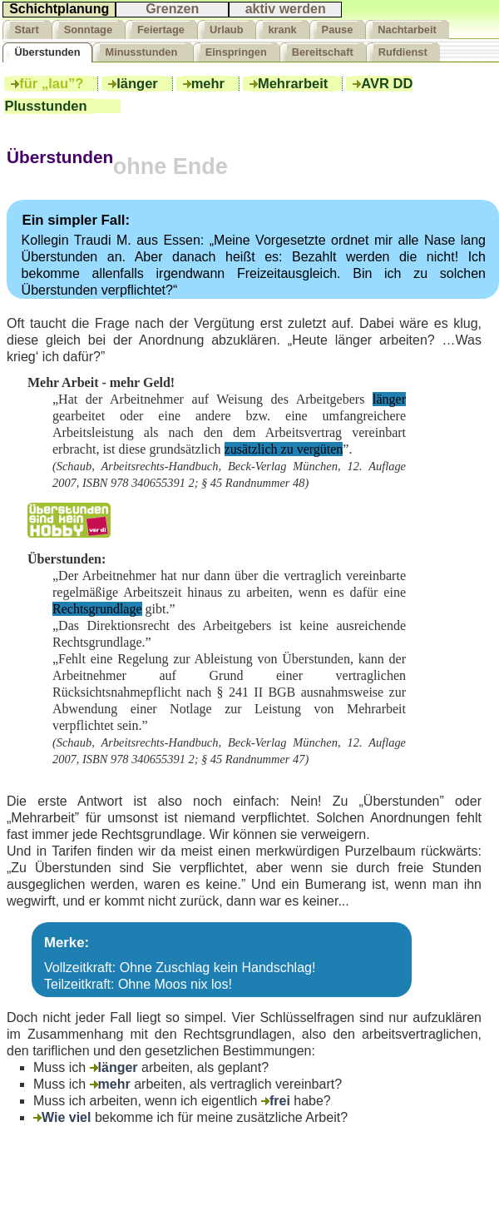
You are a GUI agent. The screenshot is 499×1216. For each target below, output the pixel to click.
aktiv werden (285, 9)
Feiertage (161, 29)
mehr (208, 84)
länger (137, 84)
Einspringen (236, 52)
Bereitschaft (322, 52)
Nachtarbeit (407, 29)
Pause (337, 29)
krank (282, 29)
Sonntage (88, 29)
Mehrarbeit (293, 84)
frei (275, 1101)
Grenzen (172, 9)
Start (27, 29)
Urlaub (227, 29)
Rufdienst (402, 52)
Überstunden (48, 52)
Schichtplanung (59, 9)
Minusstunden (142, 52)
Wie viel (62, 1118)
